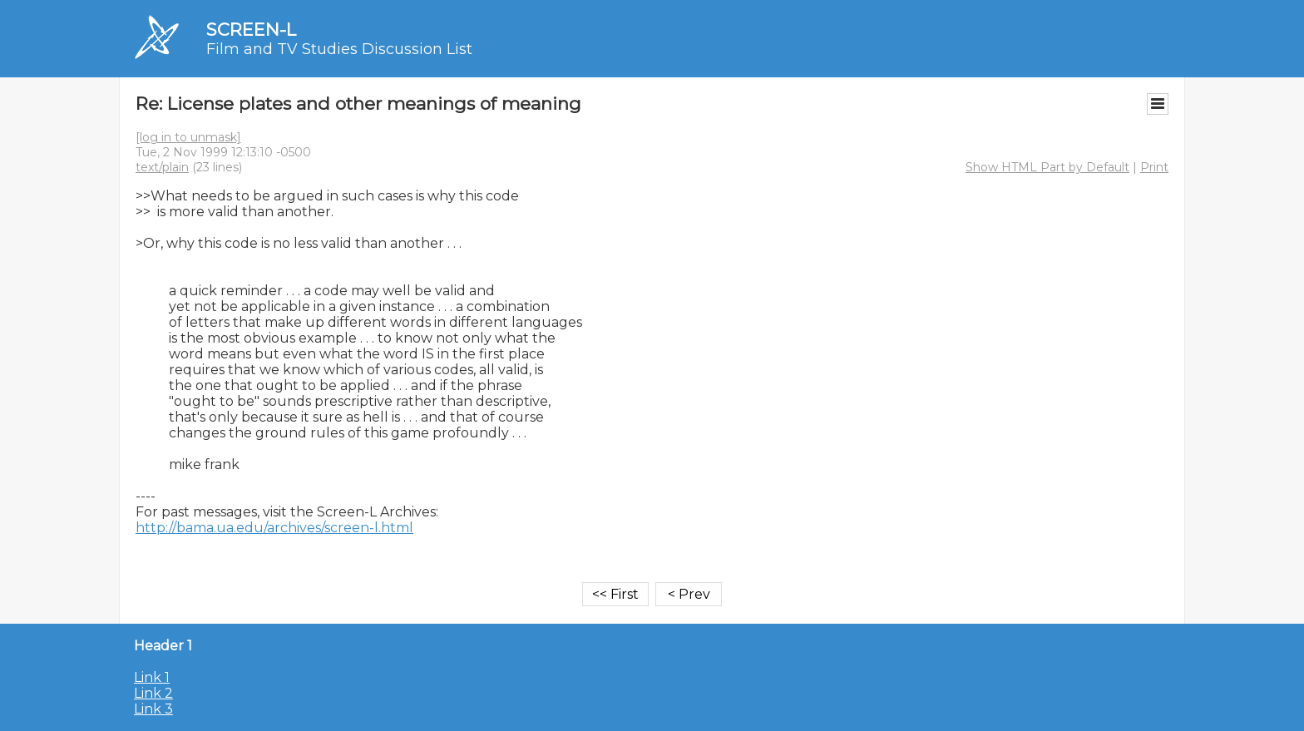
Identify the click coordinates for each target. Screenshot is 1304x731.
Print (1154, 167)
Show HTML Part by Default (1047, 167)
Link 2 (153, 693)
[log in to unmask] (188, 137)
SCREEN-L (251, 29)
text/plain (162, 167)
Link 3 (153, 709)
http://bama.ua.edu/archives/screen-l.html (274, 528)
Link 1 (152, 677)
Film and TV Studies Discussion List (339, 49)
